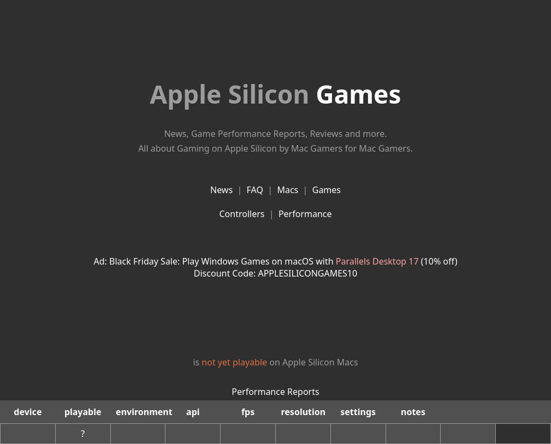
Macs (287, 190)
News (221, 190)
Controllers (241, 214)
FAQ (255, 190)
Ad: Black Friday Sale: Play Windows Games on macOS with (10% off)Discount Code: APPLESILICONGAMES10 (276, 267)
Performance (305, 214)
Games (275, 94)
